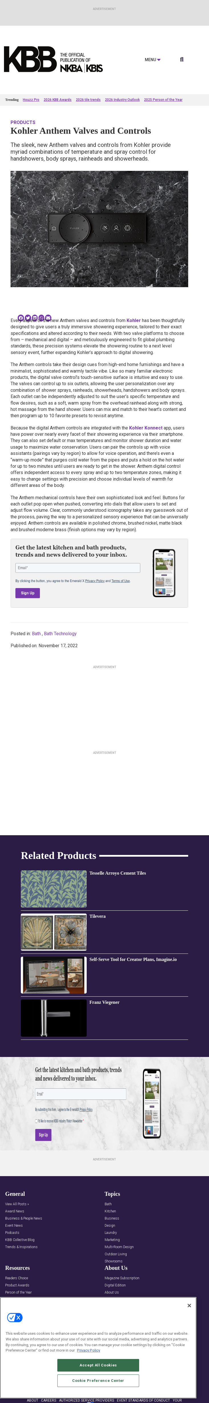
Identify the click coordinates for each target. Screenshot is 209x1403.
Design (110, 1226)
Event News (14, 1226)
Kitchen (110, 1211)
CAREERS (48, 1400)
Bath (36, 633)
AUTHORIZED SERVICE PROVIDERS (86, 1400)
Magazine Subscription (122, 1278)
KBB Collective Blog (20, 1240)
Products (23, 122)
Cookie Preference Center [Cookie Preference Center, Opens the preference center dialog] (98, 1380)
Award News (14, 1211)
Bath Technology (60, 633)
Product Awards (17, 1285)
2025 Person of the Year (163, 100)
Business (112, 1218)
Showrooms (114, 1261)
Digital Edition (115, 1285)
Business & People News (23, 1218)
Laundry (111, 1233)
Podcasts (12, 1233)
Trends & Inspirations (21, 1247)
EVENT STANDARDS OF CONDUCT (143, 1400)
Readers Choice (16, 1278)
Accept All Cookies (98, 1365)
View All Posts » (17, 1204)
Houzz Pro (31, 100)
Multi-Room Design (119, 1247)
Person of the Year (18, 1292)
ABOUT (32, 1400)
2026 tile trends (88, 100)
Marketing (112, 1240)
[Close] (189, 1305)
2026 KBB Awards (58, 100)
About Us (112, 1292)
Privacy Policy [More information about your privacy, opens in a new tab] (88, 1350)
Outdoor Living (116, 1254)
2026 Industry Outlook (122, 100)
